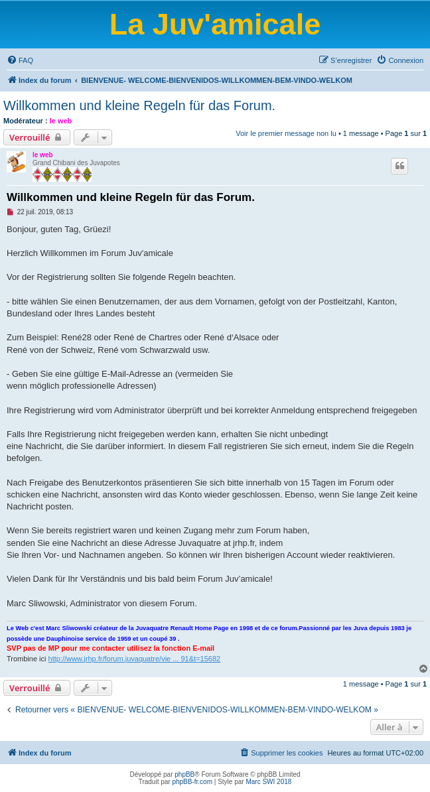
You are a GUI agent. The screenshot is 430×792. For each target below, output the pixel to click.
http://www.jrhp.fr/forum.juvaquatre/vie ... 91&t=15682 (134, 659)
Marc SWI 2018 (268, 781)
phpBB (184, 774)
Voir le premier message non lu (286, 133)
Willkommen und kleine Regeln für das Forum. (139, 105)
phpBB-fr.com (192, 781)
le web (61, 121)
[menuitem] (20, 60)
